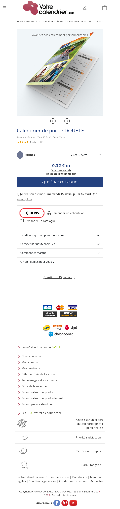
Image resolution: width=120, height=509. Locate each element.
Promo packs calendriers (38, 404)
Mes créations (31, 368)
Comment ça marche (33, 253)
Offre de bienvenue (34, 386)
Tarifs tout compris (88, 451)
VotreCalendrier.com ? (32, 477)
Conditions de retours (73, 481)
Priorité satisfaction (88, 437)
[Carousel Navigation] (60, 121)
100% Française (91, 465)
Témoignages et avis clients (39, 380)
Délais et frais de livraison (38, 374)
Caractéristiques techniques (37, 244)
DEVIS (32, 213)
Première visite (59, 477)
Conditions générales (42, 481)
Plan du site (79, 477)
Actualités (96, 481)
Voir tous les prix (61, 170)
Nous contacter (31, 356)
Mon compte (30, 362)
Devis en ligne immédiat (61, 173)
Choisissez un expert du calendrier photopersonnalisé (89, 424)
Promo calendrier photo (37, 392)
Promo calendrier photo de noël (42, 398)
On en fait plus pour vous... (37, 262)
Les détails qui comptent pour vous (42, 235)
